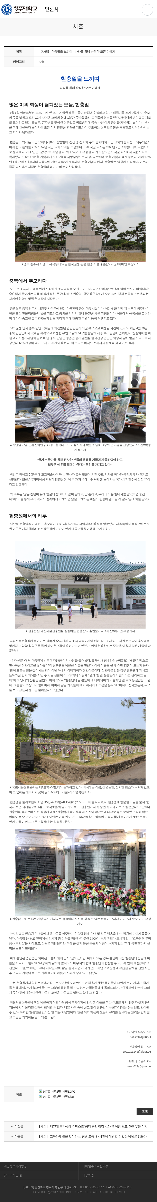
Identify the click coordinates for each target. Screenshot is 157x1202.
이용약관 (88, 1175)
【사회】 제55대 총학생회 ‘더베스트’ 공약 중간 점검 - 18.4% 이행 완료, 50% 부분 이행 (92, 1126)
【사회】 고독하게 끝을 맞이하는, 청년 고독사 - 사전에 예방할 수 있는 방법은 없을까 (91, 1136)
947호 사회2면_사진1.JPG (57, 1091)
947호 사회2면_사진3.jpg (56, 1096)
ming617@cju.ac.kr (139, 1066)
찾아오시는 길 (13, 1175)
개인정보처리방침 (15, 1166)
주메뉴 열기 (147, 10)
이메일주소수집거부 (95, 1166)
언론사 (30, 9)
